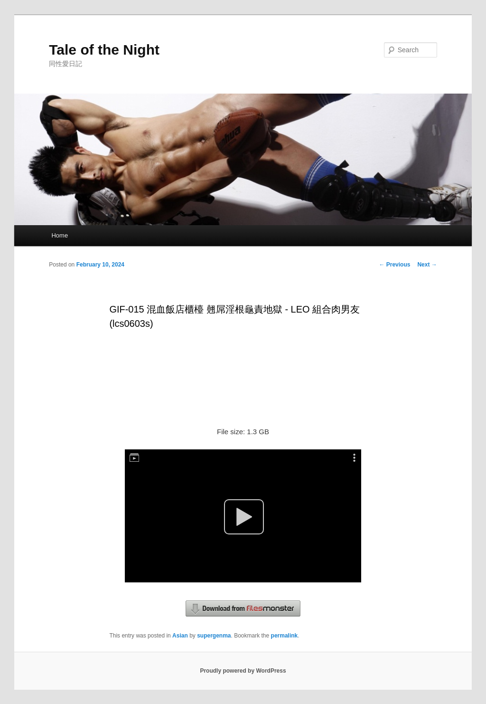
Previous (394, 264)
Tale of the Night (104, 49)
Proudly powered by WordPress (243, 670)
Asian (180, 635)
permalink (284, 635)
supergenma (214, 635)
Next (427, 264)
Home (59, 235)
